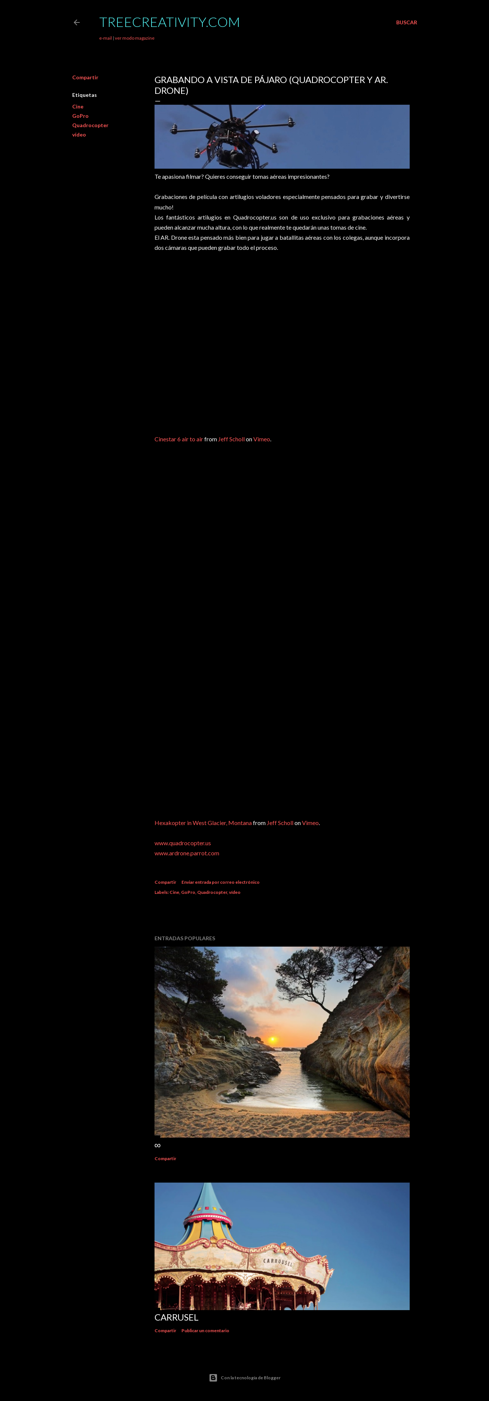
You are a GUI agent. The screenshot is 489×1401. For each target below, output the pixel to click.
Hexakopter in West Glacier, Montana (203, 822)
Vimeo (261, 438)
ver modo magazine (135, 38)
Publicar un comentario (205, 1330)
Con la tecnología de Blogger (245, 1377)
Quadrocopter (90, 125)
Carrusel (177, 1317)
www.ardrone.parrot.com (187, 852)
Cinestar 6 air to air (179, 438)
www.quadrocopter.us (183, 842)
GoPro (80, 116)
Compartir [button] (85, 77)
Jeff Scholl (231, 438)
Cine (77, 106)
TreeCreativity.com (169, 21)
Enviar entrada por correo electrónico (220, 882)
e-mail (105, 38)
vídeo (79, 134)
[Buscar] (406, 22)
